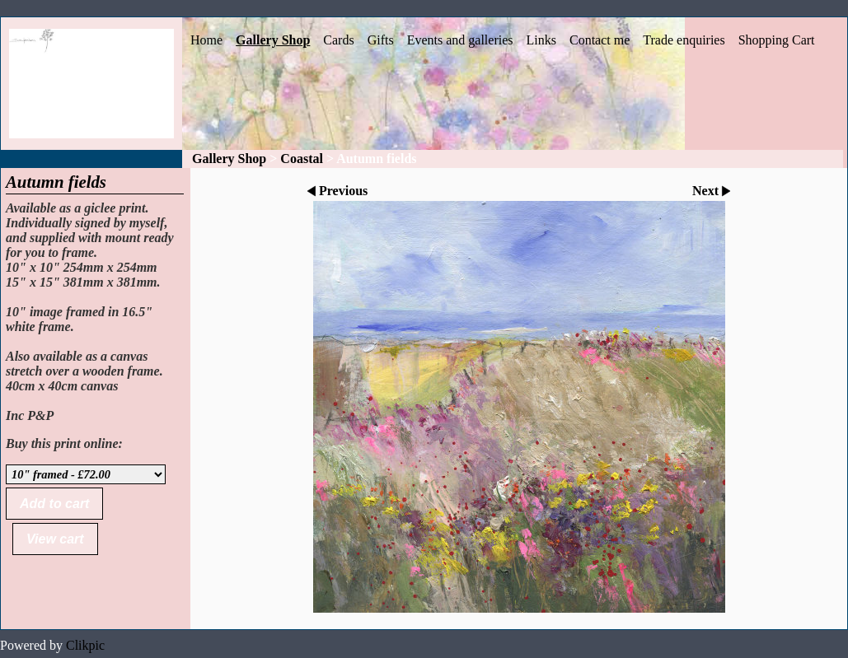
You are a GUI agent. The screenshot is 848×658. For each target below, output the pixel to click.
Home (206, 40)
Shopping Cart (776, 40)
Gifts (381, 40)
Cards (338, 40)
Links (541, 40)
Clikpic (85, 645)
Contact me (599, 40)
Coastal (301, 159)
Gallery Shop (273, 40)
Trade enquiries (683, 40)
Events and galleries (460, 40)
